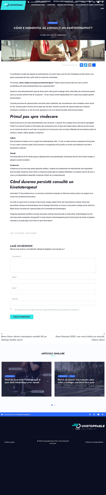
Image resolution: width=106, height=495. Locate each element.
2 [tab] (55, 453)
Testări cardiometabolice (63, 1)
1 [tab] (52, 453)
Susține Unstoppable (65, 5)
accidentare (20, 281)
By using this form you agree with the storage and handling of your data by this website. (47, 357)
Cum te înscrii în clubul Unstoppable (90, 5)
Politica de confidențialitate (94, 490)
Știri (102, 8)
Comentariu (16, 304)
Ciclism (72, 423)
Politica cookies (10, 490)
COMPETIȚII (51, 5)
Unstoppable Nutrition (84, 1)
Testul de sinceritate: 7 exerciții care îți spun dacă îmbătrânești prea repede (26, 429)
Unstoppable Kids (38, 5)
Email (14, 335)
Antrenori (100, 1)
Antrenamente (53, 27)
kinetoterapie (31, 281)
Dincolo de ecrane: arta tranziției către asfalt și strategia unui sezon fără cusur (79, 429)
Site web (15, 346)
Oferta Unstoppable (43, 1)
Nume (14, 325)
